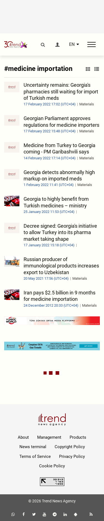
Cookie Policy (52, 465)
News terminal (32, 446)
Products (78, 437)
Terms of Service (35, 456)
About (23, 437)
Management (49, 437)
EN (72, 44)
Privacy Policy (72, 456)
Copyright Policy (70, 446)
